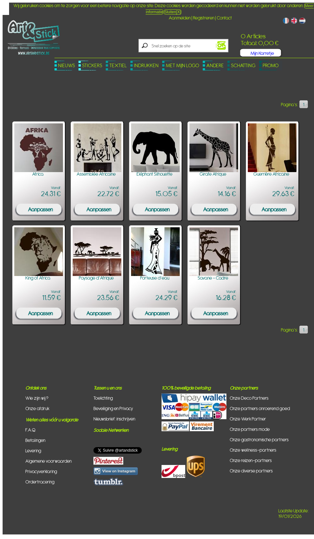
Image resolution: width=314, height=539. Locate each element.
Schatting (243, 65)
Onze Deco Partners (249, 398)
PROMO (271, 65)
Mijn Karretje (262, 53)
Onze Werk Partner (248, 418)
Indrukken (146, 65)
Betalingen (35, 440)
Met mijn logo (182, 65)
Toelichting (103, 398)
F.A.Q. (30, 429)
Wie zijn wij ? (36, 398)
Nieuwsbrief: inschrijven (114, 418)
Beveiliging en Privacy (113, 408)
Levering (33, 450)
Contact (224, 17)
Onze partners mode (250, 429)
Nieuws (66, 65)
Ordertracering (39, 481)
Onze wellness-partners (253, 450)
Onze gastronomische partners (259, 439)
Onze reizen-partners (251, 460)
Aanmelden (180, 17)
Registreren (203, 17)
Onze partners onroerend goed (260, 408)
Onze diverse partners (251, 470)
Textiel (118, 65)
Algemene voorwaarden (48, 461)
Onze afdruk (37, 408)
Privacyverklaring (41, 471)
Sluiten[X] (172, 12)
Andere (215, 65)
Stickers (92, 65)
